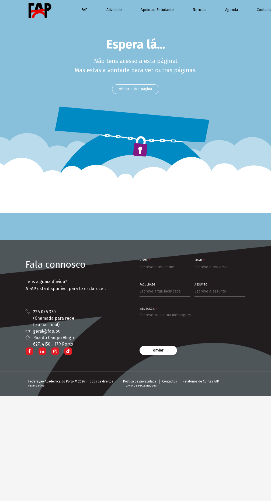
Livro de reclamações (141, 385)
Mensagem (148, 309)
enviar (158, 350)
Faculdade (147, 284)
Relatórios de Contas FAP (201, 381)
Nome (145, 260)
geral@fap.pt (46, 331)
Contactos (169, 381)
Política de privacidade (140, 381)
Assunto (202, 284)
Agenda (231, 10)
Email (199, 260)
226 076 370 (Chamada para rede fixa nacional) (53, 318)
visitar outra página (135, 89)
